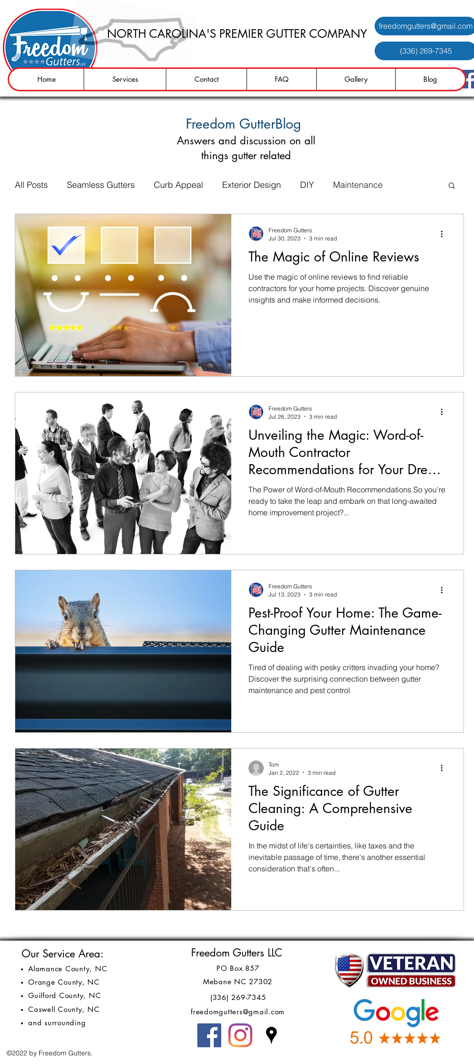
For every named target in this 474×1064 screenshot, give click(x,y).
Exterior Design (251, 184)
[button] (451, 186)
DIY (307, 184)
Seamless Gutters (101, 184)
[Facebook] (209, 1035)
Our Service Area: (63, 953)
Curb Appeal (178, 184)
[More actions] (445, 233)
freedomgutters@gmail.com (238, 1011)
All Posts (31, 184)
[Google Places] (271, 1035)
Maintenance (358, 184)
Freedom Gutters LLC (236, 952)
